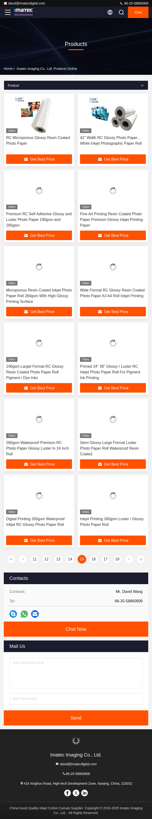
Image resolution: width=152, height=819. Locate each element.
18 (117, 559)
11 (35, 559)
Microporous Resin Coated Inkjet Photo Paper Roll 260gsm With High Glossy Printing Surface (39, 296)
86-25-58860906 (133, 3)
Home (8, 69)
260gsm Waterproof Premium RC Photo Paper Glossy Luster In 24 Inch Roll (37, 448)
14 (70, 559)
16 (94, 559)
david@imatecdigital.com (24, 3)
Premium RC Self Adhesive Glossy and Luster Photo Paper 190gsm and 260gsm (39, 219)
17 (105, 559)
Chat (138, 12)
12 (46, 559)
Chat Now (76, 629)
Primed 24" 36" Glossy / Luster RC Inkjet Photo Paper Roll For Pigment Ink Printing (110, 372)
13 (58, 559)
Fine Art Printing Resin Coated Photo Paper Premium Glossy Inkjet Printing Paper (111, 219)
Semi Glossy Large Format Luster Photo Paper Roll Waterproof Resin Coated (109, 448)
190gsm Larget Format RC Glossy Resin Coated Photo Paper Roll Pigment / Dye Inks (34, 372)
